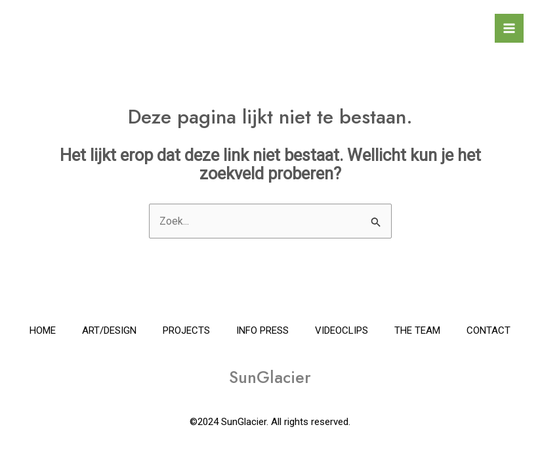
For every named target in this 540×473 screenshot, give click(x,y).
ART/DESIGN (109, 330)
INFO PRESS (262, 330)
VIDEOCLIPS (341, 330)
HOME (43, 330)
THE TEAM (417, 330)
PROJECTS (186, 330)
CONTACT (488, 330)
